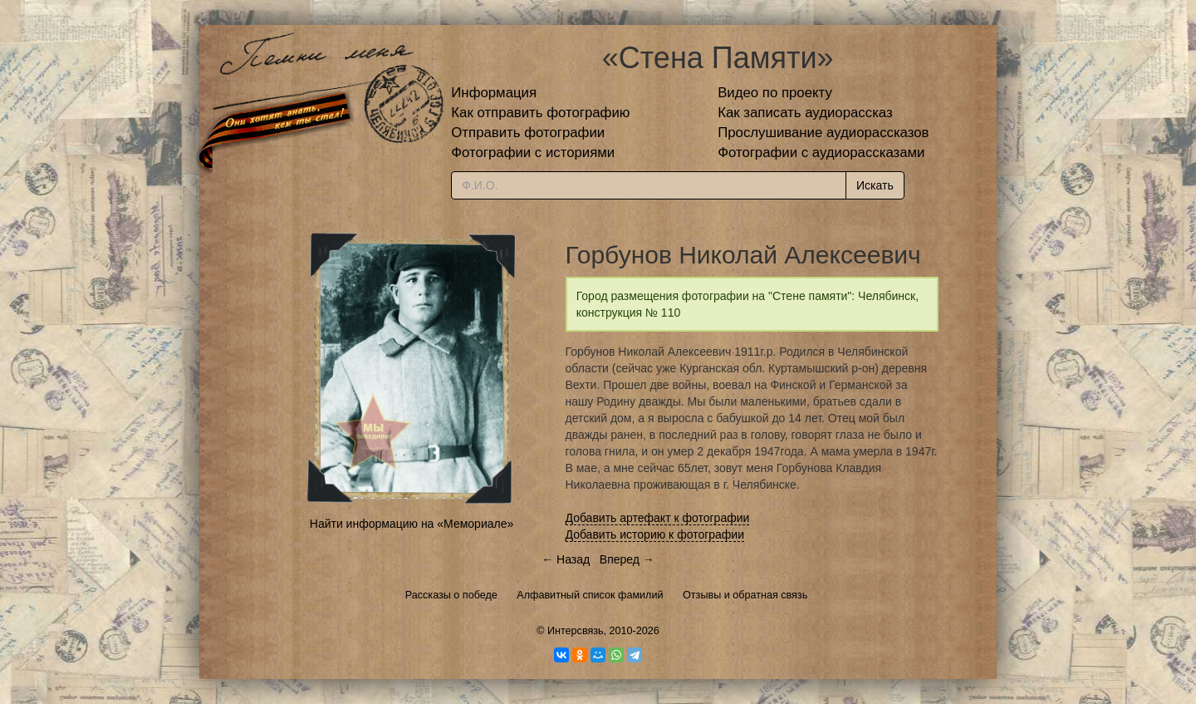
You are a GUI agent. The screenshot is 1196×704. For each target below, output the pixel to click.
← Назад (566, 559)
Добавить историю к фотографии (655, 534)
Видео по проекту (775, 93)
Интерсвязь (575, 631)
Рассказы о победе (451, 595)
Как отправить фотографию (540, 113)
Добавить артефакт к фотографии (658, 517)
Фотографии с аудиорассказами (821, 152)
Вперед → (627, 559)
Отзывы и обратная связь (745, 595)
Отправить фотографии (528, 132)
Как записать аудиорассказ (805, 113)
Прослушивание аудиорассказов (823, 132)
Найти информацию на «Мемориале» (411, 523)
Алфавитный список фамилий (590, 595)
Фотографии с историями (533, 152)
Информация (494, 93)
